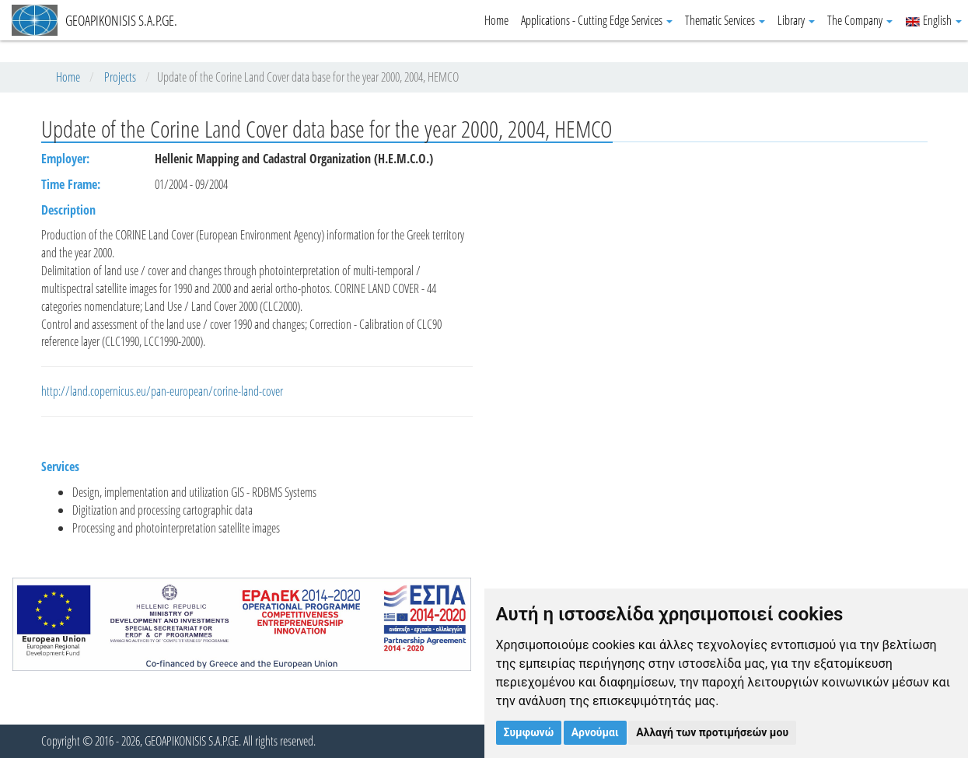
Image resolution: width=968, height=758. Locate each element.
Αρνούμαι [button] (595, 732)
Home (496, 20)
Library (796, 20)
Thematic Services (725, 20)
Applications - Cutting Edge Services (597, 20)
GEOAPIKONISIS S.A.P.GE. (94, 20)
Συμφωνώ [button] (529, 732)
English (933, 20)
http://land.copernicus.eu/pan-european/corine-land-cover (162, 391)
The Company (860, 20)
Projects (120, 77)
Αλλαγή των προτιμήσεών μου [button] (712, 732)
